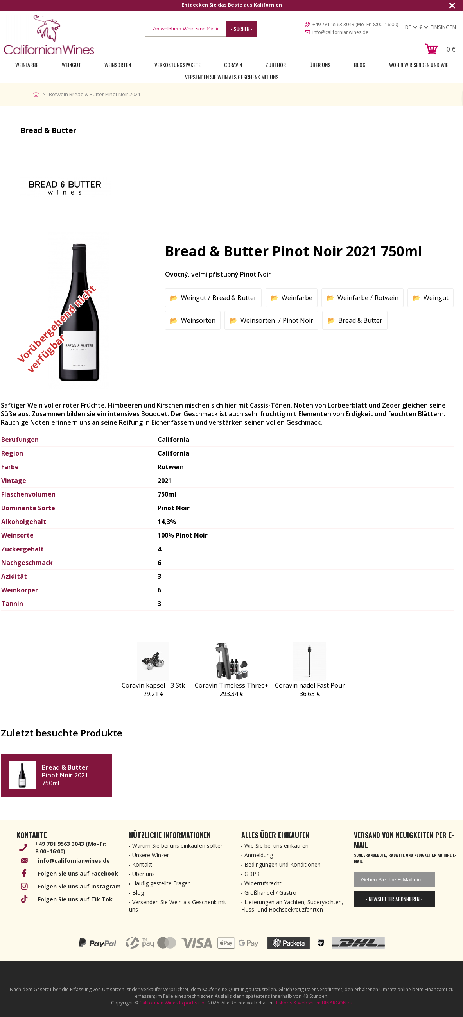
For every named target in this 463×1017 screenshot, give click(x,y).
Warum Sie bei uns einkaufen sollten (178, 845)
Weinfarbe (26, 65)
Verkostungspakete (177, 65)
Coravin (233, 65)
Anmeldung (258, 855)
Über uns (319, 65)
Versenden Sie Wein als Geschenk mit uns (231, 77)
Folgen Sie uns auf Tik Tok (75, 899)
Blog (360, 65)
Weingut (71, 65)
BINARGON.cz (337, 1002)
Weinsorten (117, 65)
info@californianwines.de (340, 32)
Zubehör (276, 65)
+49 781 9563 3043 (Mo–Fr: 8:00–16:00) (355, 24)
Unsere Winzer (150, 855)
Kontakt (142, 864)
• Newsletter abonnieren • (394, 899)
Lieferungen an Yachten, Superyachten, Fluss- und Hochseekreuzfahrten (292, 905)
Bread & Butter (234, 297)
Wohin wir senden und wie (418, 65)
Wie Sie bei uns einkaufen (276, 845)
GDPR (252, 874)
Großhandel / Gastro (270, 892)
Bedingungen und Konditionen (282, 864)
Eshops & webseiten (298, 1002)
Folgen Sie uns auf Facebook (78, 873)
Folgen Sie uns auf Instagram (79, 886)
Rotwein (386, 297)
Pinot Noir (298, 320)
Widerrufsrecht (263, 883)
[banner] (49, 34)
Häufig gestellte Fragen (161, 883)
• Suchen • (242, 29)
